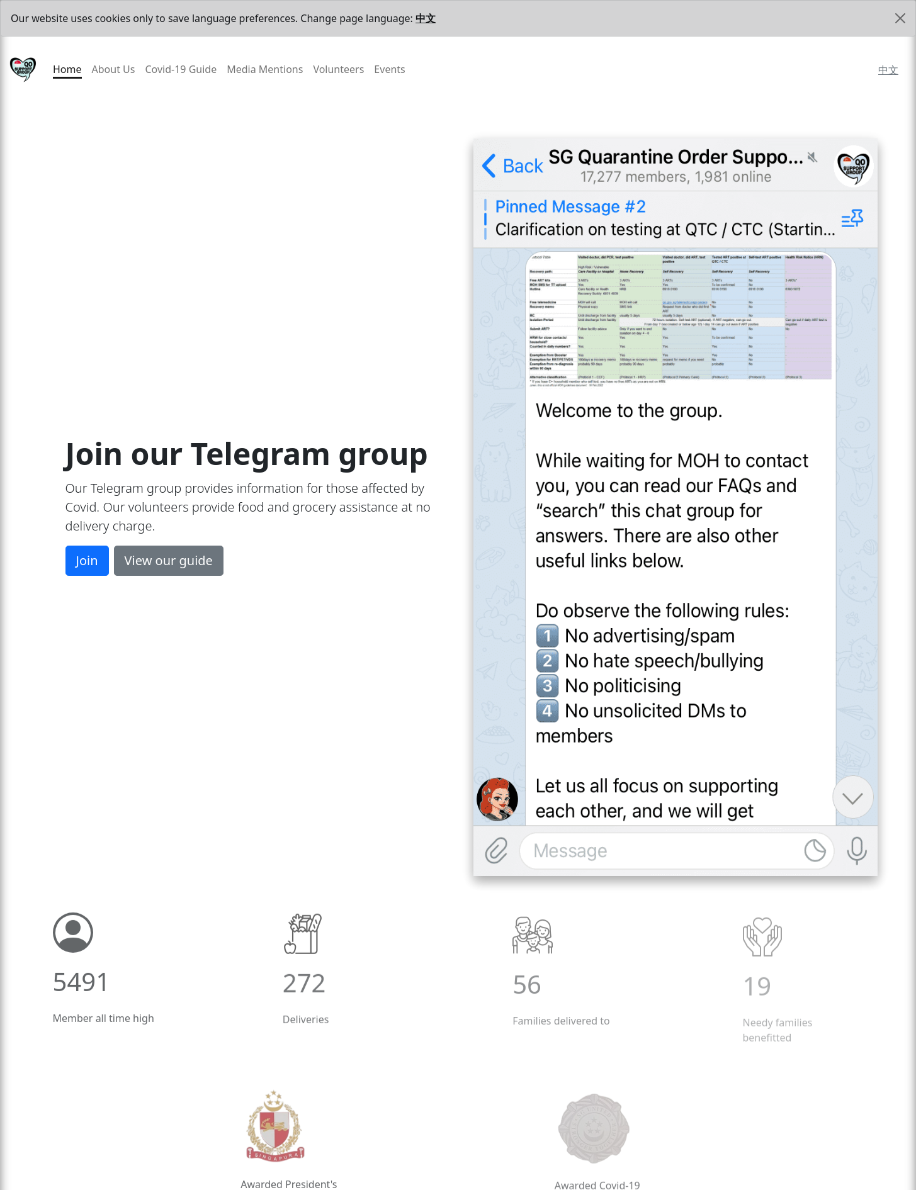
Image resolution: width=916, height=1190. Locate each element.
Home (67, 69)
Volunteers (338, 69)
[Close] (900, 18)
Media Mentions (265, 69)
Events (389, 69)
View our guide (169, 561)
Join (87, 561)
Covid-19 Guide (181, 69)
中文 (426, 18)
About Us (113, 69)
